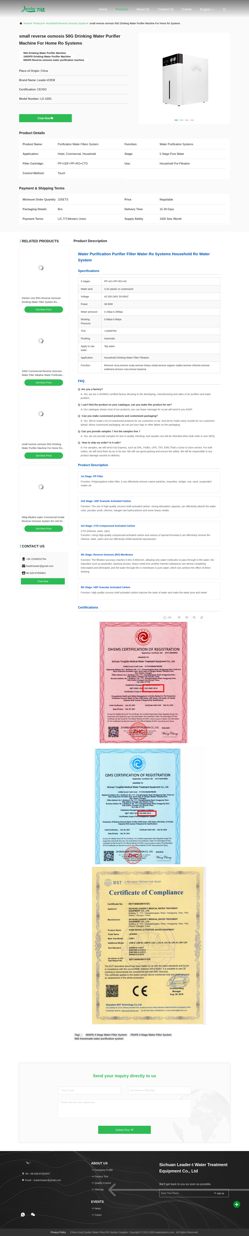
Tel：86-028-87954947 (36, 1173)
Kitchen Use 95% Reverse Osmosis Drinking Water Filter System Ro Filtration (41, 302)
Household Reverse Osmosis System (66, 23)
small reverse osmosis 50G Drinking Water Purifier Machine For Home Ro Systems (42, 448)
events (187, 9)
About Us (142, 9)
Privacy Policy (58, 1232)
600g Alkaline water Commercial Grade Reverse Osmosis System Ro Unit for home (43, 521)
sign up (218, 1193)
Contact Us (165, 9)
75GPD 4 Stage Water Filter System (150, 1034)
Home (103, 9)
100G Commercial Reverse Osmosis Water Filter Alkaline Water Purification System (43, 375)
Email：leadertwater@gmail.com (41, 1180)
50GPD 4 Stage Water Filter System (106, 1034)
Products (122, 9)
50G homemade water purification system (99, 1038)
